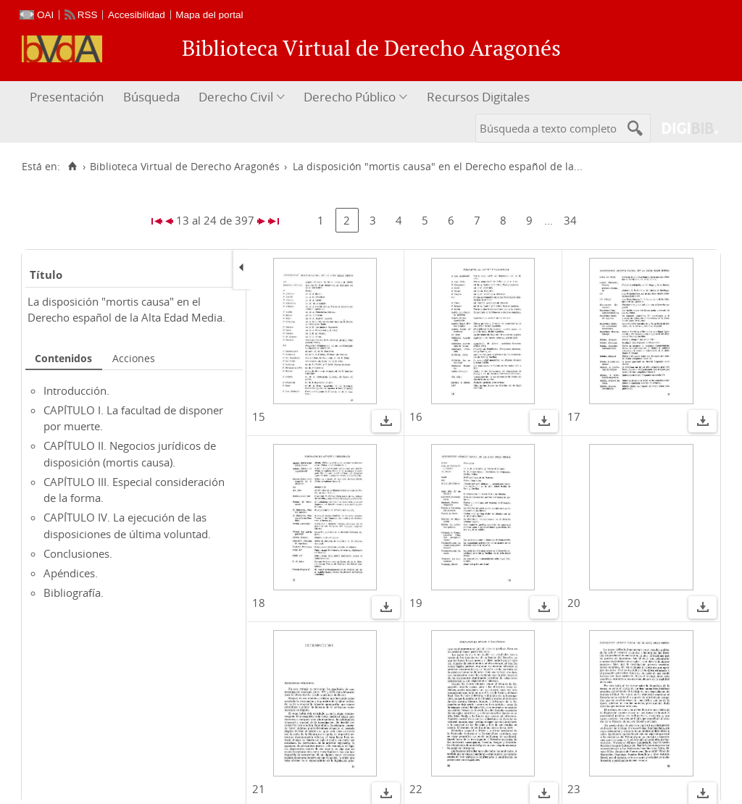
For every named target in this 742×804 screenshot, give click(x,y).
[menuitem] (68, 97)
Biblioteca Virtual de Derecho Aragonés (185, 166)
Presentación (67, 96)
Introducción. (76, 390)
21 (258, 789)
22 (415, 789)
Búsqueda (151, 96)
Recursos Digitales (478, 96)
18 (258, 602)
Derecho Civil (236, 96)
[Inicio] (72, 167)
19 (415, 602)
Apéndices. (70, 573)
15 (258, 416)
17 (573, 416)
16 (415, 416)
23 (573, 789)
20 (573, 602)
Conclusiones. (77, 553)
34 (570, 220)
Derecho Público (350, 96)
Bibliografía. (73, 592)
